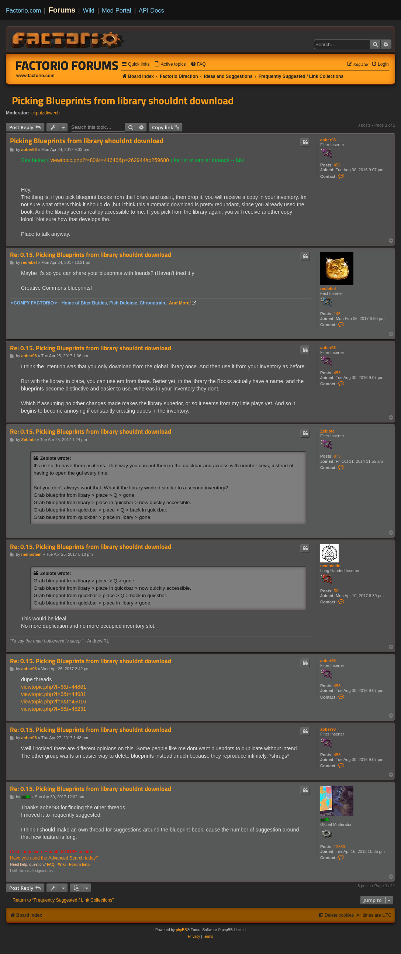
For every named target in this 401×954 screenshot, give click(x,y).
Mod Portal (116, 10)
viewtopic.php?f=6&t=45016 (53, 702)
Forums (62, 10)
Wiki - (63, 864)
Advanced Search (65, 858)
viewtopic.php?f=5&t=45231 (53, 709)
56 (336, 591)
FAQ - (52, 864)
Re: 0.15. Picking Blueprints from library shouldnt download (90, 255)
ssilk (324, 819)
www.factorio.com (35, 75)
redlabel (328, 288)
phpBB (181, 930)
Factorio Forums (67, 65)
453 (337, 165)
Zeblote (327, 431)
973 (337, 456)
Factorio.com (23, 10)
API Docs (151, 10)
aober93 (328, 140)
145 (337, 313)
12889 (339, 846)
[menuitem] (170, 64)
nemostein (330, 566)
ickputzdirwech (45, 113)
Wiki (88, 10)
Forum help (79, 864)
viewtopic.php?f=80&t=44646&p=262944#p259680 (109, 160)
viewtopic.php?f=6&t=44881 (53, 687)
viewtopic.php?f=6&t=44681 (53, 694)
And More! (180, 303)
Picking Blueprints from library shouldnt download (123, 100)
